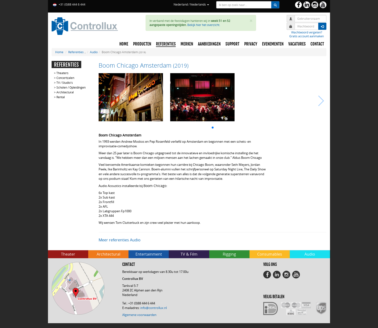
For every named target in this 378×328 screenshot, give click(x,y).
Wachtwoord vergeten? (306, 32)
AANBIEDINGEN (209, 44)
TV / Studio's (64, 82)
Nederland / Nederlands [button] (191, 4)
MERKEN (187, 44)
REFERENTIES (166, 44)
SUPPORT (232, 44)
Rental (60, 97)
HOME (123, 44)
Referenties (76, 52)
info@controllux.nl (153, 308)
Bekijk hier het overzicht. (203, 25)
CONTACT (317, 44)
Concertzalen (65, 78)
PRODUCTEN (142, 44)
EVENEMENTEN (273, 44)
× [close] (251, 20)
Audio (94, 52)
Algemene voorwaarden (139, 315)
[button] (213, 128)
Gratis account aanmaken (306, 36)
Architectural (65, 92)
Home (59, 52)
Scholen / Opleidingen (71, 87)
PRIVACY (250, 44)
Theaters (62, 73)
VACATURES (297, 44)
